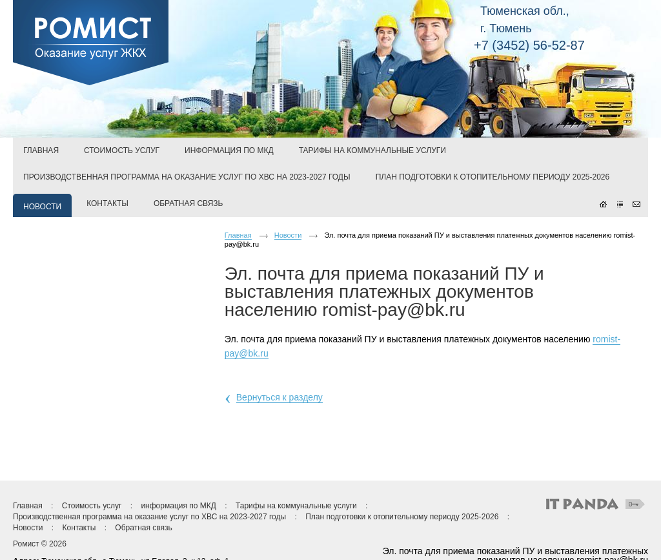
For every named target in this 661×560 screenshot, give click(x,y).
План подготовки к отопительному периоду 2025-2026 (401, 516)
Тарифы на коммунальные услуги (296, 505)
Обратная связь (143, 527)
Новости (288, 235)
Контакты (79, 527)
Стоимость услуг (92, 505)
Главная (238, 235)
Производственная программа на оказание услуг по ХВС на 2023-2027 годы (149, 516)
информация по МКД (178, 505)
